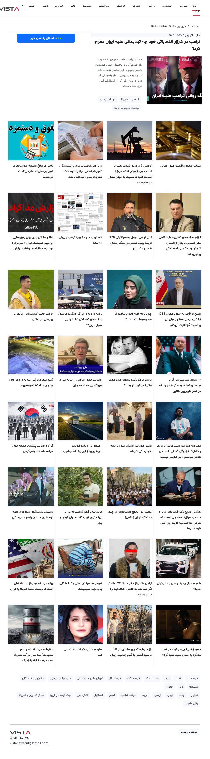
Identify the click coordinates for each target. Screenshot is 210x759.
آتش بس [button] (82, 695)
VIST (20, 731)
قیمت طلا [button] (192, 678)
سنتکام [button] (193, 687)
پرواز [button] (167, 678)
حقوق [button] (170, 687)
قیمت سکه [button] (152, 678)
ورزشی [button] (151, 6)
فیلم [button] (32, 6)
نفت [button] (178, 678)
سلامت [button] (86, 6)
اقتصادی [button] (167, 6)
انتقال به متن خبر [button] (46, 38)
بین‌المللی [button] (103, 6)
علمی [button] (72, 6)
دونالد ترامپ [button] (107, 99)
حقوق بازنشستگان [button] (33, 678)
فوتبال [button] (194, 695)
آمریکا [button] (145, 695)
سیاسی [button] (183, 6)
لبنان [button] (112, 695)
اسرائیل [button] (98, 695)
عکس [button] (45, 6)
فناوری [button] (59, 6)
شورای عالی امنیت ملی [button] (90, 678)
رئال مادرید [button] (191, 704)
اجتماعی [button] (136, 6)
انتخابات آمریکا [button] (130, 99)
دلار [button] (181, 687)
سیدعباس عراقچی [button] (60, 678)
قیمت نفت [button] (133, 678)
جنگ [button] (182, 695)
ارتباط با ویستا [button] (189, 732)
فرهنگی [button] (120, 6)
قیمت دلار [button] (115, 678)
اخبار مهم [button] (196, 8)
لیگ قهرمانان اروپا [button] (60, 695)
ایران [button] (170, 695)
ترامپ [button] (157, 695)
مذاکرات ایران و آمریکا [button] (31, 695)
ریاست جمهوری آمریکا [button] (126, 108)
